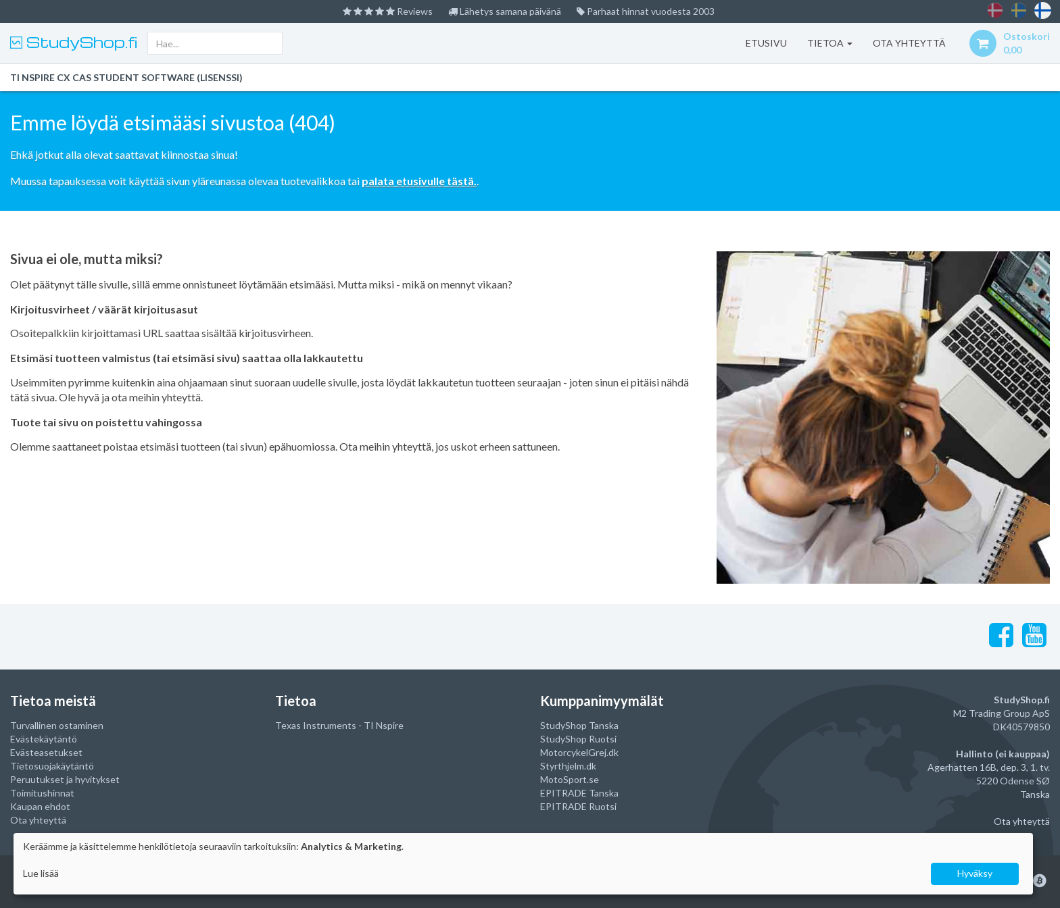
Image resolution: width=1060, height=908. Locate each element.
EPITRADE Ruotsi (578, 806)
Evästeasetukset (46, 752)
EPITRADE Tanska (579, 793)
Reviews (388, 11)
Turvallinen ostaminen (56, 725)
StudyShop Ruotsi (578, 739)
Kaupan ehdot (40, 806)
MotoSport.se (569, 779)
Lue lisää (41, 873)
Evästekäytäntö (43, 739)
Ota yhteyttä (38, 820)
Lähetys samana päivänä (504, 11)
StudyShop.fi (79, 41)
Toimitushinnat (42, 793)
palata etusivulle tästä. (419, 180)
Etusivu (766, 43)
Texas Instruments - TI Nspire (339, 725)
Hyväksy (974, 873)
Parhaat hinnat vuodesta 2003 (646, 11)
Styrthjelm (562, 766)
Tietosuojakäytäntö (52, 766)
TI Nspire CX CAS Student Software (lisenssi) (126, 77)
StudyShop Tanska (579, 725)
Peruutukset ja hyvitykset (65, 779)
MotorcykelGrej (573, 752)
